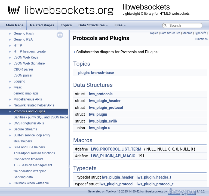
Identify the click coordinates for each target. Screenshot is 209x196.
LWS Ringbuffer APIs (29, 123)
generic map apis (26, 93)
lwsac (18, 87)
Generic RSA (23, 39)
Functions (201, 39)
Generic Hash (23, 33)
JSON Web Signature (29, 63)
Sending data (23, 177)
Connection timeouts (28, 159)
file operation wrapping (30, 171)
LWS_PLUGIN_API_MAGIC (113, 156)
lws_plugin (98, 114)
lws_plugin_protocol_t (155, 184)
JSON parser (23, 75)
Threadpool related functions (34, 153)
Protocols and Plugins (29, 111)
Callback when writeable (31, 183)
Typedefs (200, 33)
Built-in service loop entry (32, 135)
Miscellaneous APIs (28, 99)
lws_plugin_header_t (154, 177)
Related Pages (42, 25)
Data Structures (93, 25)
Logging (19, 81)
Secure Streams (25, 129)
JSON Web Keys (26, 57)
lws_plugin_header (105, 101)
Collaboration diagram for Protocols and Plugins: (115, 52)
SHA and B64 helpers (29, 147)
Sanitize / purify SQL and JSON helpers (42, 117)
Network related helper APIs (34, 105)
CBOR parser (23, 69)
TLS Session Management (33, 165)
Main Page (14, 25)
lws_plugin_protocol (106, 107)
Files (120, 25)
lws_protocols (101, 94)
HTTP (18, 45)
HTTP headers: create (30, 51)
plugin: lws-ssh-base (96, 73)
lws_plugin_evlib (103, 121)
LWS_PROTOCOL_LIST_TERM (116, 149)
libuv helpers (23, 141)
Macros (187, 33)
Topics (66, 25)
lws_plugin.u (99, 128)
